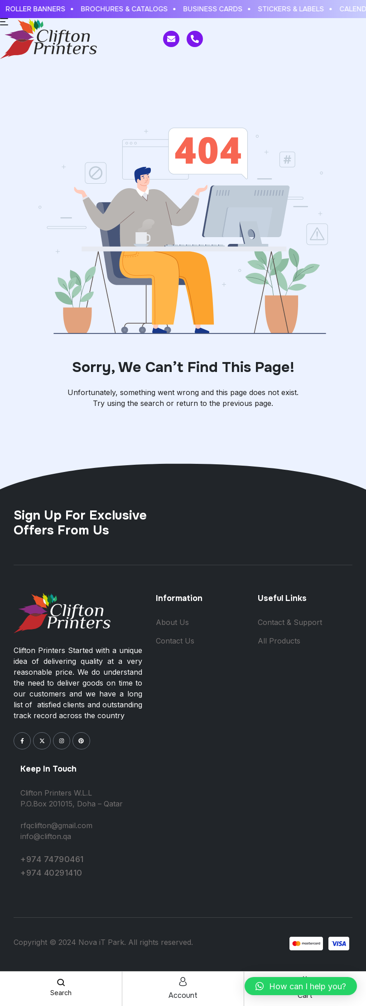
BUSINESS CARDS (216, 9)
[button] (301, 986)
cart (305, 995)
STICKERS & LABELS (294, 9)
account (183, 995)
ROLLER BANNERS (39, 9)
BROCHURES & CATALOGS (127, 9)
